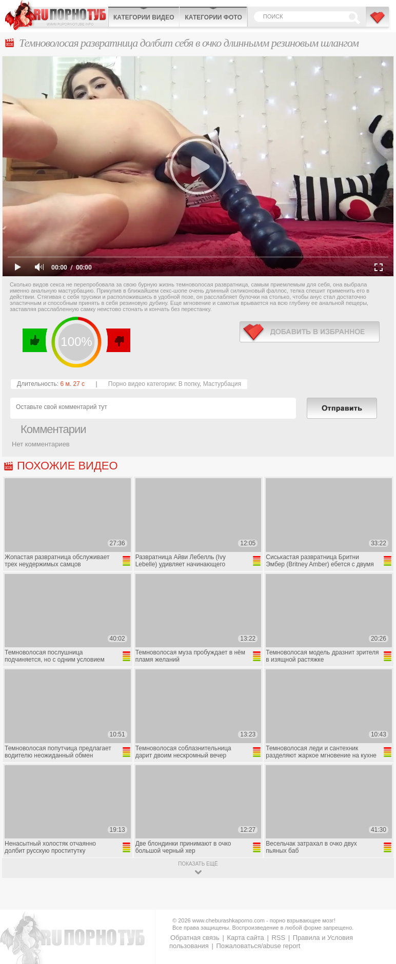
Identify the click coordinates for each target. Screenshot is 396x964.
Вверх (376, 905)
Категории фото (213, 17)
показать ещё (197, 864)
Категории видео (143, 17)
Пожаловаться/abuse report (258, 946)
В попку (189, 383)
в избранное (310, 331)
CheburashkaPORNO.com (56, 15)
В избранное (378, 22)
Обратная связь (195, 937)
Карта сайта (245, 937)
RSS (278, 937)
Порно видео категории (141, 383)
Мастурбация (222, 383)
